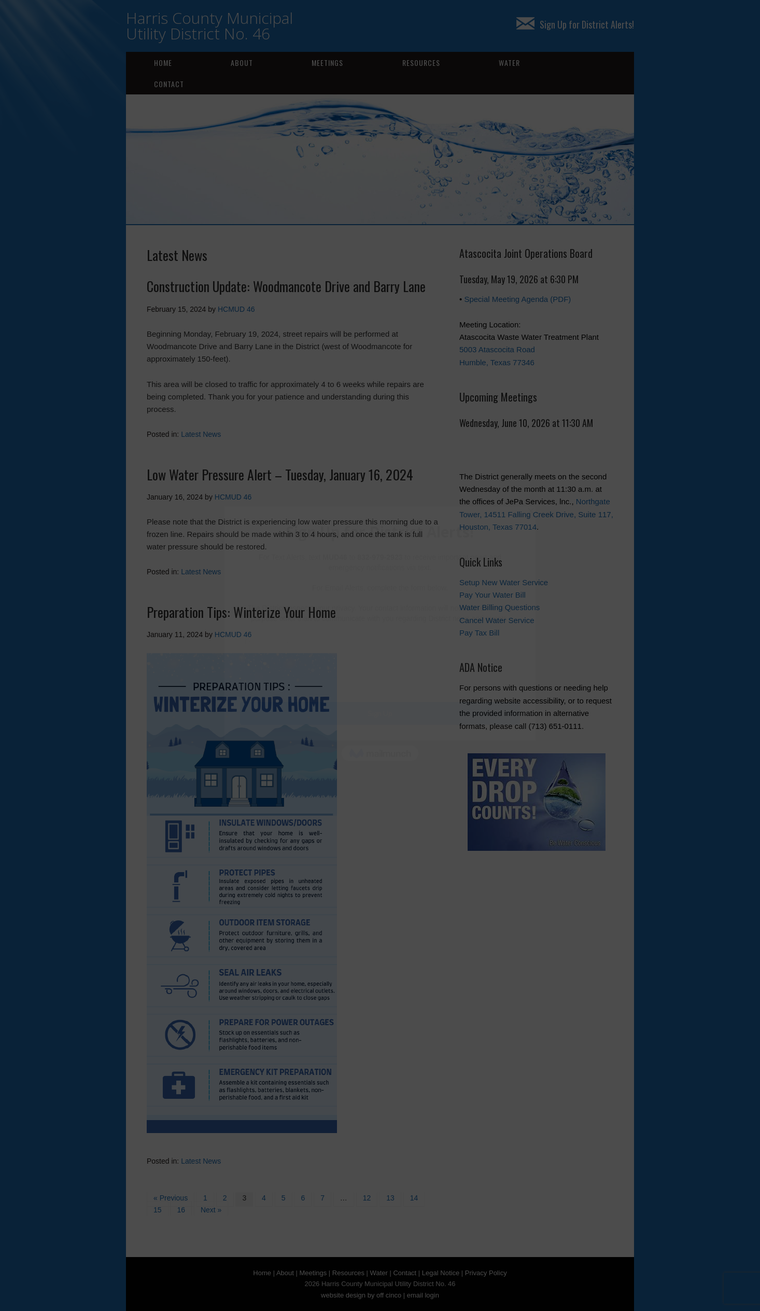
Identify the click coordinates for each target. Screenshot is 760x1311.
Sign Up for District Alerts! (575, 24)
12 (367, 1198)
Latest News (201, 434)
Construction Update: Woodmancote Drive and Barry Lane (286, 286)
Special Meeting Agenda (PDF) (517, 299)
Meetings (327, 62)
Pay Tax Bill (479, 632)
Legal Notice (440, 1273)
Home (163, 62)
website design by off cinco (361, 1295)
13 (390, 1198)
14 (414, 1198)
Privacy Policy (486, 1273)
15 (157, 1210)
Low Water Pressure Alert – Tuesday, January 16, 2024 (280, 474)
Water (509, 62)
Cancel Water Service (496, 620)
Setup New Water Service (503, 582)
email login (423, 1295)
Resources (421, 62)
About (242, 62)
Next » (211, 1210)
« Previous (170, 1198)
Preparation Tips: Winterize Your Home (241, 612)
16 (181, 1210)
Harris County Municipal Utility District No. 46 (209, 25)
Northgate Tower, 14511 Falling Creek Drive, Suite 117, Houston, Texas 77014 (536, 514)
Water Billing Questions (499, 607)
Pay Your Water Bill (492, 594)
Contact (169, 83)
